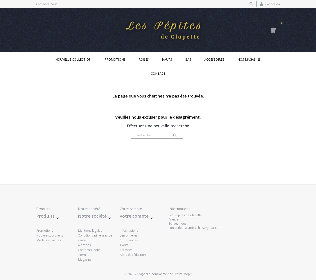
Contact (158, 73)
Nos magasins (249, 59)
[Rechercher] (157, 135)
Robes (144, 59)
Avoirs (124, 245)
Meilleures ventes (48, 240)
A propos (84, 245)
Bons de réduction (133, 255)
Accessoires (214, 59)
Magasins (85, 259)
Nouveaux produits (49, 235)
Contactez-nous (46, 4)
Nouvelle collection (73, 59)
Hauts (167, 59)
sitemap (83, 255)
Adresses (126, 250)
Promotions (115, 59)
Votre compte (131, 208)
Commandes (129, 240)
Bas (188, 59)
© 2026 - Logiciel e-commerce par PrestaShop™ (158, 274)
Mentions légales (90, 230)
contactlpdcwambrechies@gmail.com (195, 228)
